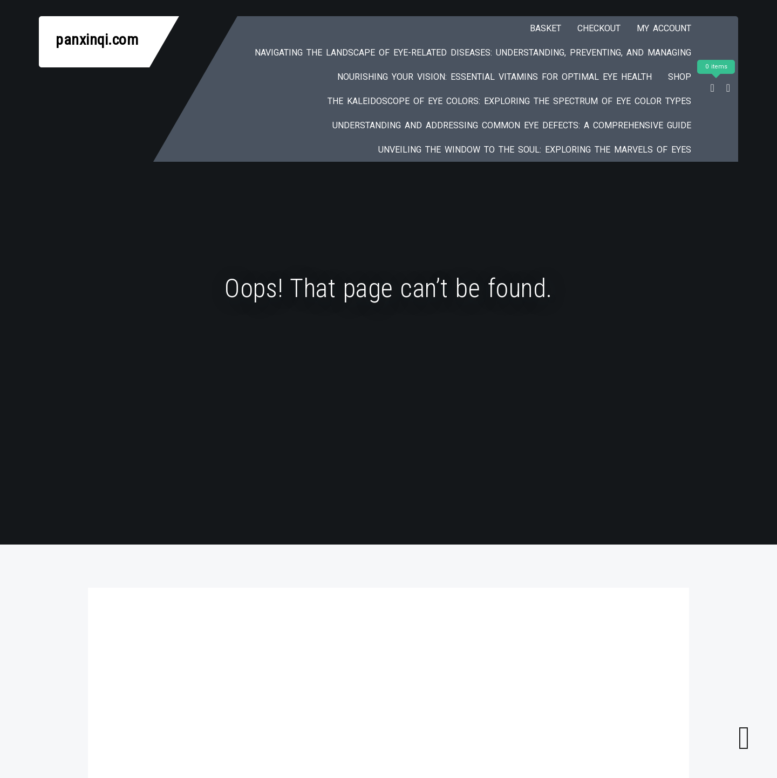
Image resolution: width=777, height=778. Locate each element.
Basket (545, 28)
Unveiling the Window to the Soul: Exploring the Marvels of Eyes (534, 149)
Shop (679, 77)
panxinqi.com (97, 40)
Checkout (599, 28)
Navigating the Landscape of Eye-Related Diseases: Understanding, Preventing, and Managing (473, 52)
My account (664, 28)
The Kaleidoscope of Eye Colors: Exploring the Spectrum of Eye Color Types (509, 101)
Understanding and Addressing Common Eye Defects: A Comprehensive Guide (511, 125)
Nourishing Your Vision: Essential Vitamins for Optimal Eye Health (494, 77)
